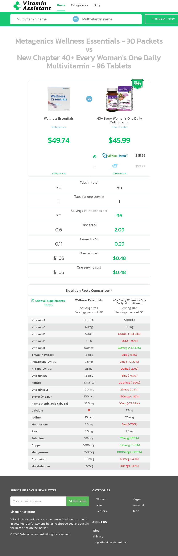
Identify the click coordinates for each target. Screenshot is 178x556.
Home (61, 5)
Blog (97, 5)
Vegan (137, 499)
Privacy (98, 536)
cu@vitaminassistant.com (111, 542)
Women (101, 499)
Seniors (101, 511)
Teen (136, 511)
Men (99, 505)
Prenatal (138, 505)
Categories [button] (79, 5)
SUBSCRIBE (77, 501)
